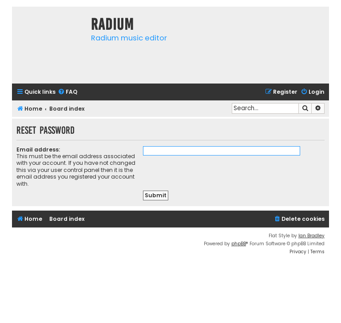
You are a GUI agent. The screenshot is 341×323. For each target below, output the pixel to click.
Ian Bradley (311, 235)
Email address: (38, 149)
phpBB (238, 243)
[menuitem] (67, 92)
